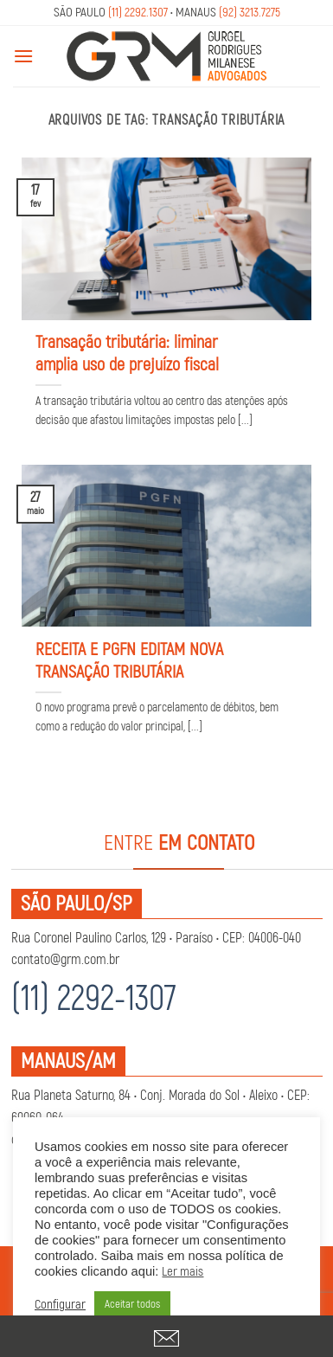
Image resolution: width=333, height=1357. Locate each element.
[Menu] (23, 56)
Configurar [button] (60, 1305)
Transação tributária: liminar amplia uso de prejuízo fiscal (127, 353)
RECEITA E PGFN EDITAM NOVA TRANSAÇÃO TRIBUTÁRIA (129, 661)
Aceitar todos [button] (132, 1304)
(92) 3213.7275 (249, 12)
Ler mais (182, 1272)
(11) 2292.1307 (138, 12)
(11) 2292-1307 (93, 999)
